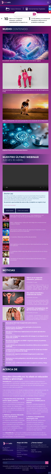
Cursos (19, 452)
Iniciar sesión (9, 210)
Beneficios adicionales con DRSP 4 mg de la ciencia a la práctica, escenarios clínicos (26, 341)
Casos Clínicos (13, 9)
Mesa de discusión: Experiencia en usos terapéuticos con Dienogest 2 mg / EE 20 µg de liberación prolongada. (27, 216)
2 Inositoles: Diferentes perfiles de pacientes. (23, 237)
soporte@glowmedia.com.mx (39, 447)
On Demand (20, 448)
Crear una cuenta (23, 210)
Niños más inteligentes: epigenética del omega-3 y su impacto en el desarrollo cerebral (27, 336)
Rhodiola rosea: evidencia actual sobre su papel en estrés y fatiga (26, 362)
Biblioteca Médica (22, 450)
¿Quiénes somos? (22, 447)
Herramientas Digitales (35, 9)
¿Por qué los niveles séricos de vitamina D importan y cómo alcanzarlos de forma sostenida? (28, 230)
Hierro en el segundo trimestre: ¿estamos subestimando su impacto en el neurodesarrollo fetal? (29, 20)
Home (19, 445)
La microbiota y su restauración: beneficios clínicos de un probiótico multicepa (27, 345)
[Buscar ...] (24, 14)
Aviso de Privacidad (8, 459)
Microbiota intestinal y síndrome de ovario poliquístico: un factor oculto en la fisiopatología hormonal (37, 293)
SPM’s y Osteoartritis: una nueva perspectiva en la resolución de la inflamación (25, 120)
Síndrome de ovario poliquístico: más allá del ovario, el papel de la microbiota (26, 359)
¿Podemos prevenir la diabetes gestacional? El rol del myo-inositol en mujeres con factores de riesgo (26, 350)
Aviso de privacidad (10, 205)
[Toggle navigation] (48, 2)
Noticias (19, 456)
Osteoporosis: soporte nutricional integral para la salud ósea (25, 354)
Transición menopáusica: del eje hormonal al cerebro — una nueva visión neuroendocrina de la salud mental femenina (37, 309)
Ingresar (33, 450)
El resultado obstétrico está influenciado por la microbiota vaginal (22, 60)
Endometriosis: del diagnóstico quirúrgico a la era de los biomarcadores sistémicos (23, 327)
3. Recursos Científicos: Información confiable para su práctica (35, 400)
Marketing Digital (22, 454)
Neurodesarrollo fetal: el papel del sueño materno (21, 323)
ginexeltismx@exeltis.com (38, 445)
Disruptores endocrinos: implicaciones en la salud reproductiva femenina (25, 332)
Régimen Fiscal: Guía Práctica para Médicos (15, 150)
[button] (25, 47)
